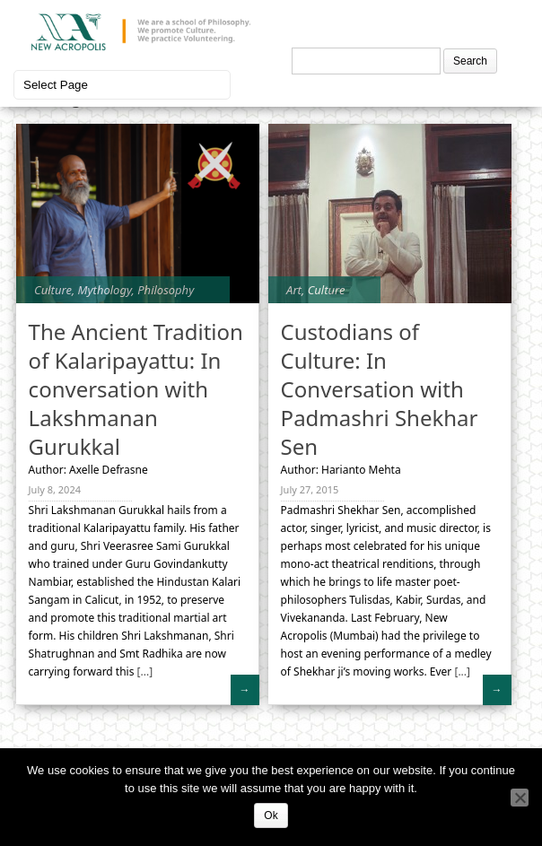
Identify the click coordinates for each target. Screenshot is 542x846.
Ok (270, 815)
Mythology (105, 290)
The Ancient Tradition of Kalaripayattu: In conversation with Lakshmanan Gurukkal (136, 389)
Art (294, 290)
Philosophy (165, 290)
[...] (143, 671)
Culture (53, 290)
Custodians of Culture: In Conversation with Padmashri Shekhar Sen (379, 389)
